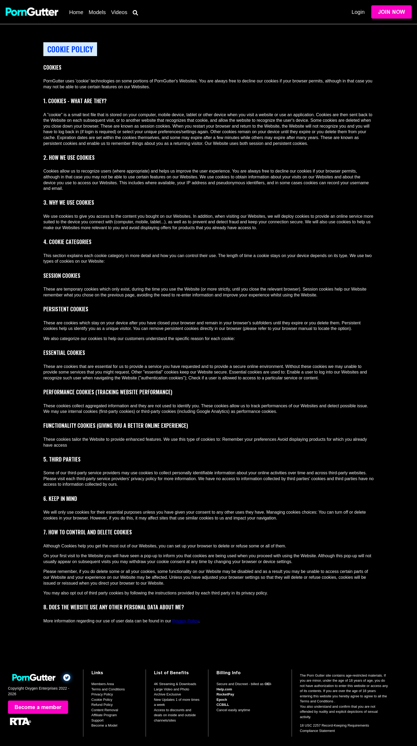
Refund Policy (102, 705)
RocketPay (225, 694)
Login (358, 12)
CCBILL (222, 705)
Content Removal (104, 710)
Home (76, 12)
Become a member (38, 707)
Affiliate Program (104, 715)
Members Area (102, 684)
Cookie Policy (101, 700)
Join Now (391, 12)
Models (97, 12)
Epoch (221, 700)
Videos (119, 12)
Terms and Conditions (108, 689)
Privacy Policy (185, 621)
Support (97, 720)
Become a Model (104, 725)
